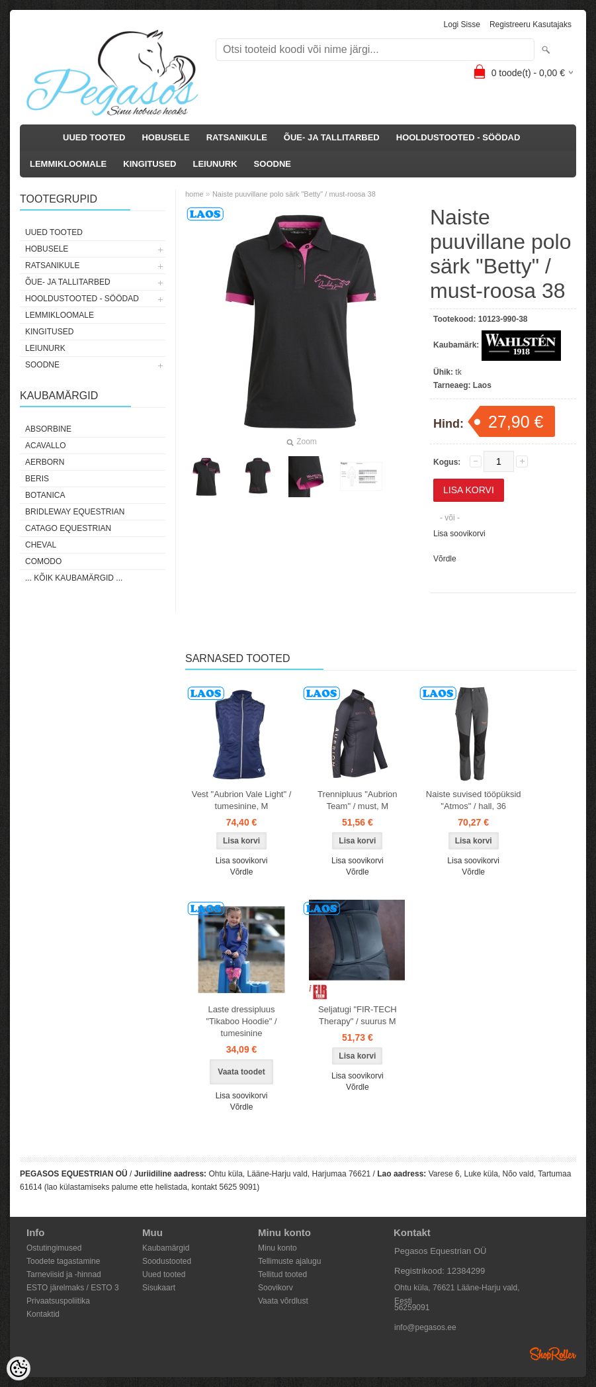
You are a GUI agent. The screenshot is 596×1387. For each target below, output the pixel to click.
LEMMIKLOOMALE (68, 164)
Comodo (43, 561)
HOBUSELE (165, 137)
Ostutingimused (53, 1248)
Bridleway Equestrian (74, 511)
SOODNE (272, 164)
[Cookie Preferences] (18, 1368)
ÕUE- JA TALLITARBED (332, 137)
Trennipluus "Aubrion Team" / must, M (357, 800)
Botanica (45, 495)
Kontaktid (43, 1314)
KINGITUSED (149, 164)
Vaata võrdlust (283, 1301)
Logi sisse (462, 24)
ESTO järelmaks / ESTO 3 (72, 1287)
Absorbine (48, 429)
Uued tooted (163, 1274)
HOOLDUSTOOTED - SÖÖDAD (458, 137)
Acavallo (45, 445)
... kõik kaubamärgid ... (73, 578)
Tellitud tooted (282, 1274)
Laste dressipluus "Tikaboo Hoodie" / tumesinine (241, 1021)
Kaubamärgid (165, 1248)
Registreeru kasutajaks (531, 24)
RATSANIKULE (236, 137)
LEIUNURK (214, 164)
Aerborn (44, 462)
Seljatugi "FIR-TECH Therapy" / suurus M (357, 1015)
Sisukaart (158, 1287)
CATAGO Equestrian (68, 528)
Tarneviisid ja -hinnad (63, 1274)
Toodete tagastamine (63, 1261)
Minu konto (277, 1248)
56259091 (411, 1307)
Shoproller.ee (553, 1354)
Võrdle (444, 558)
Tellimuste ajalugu (289, 1261)
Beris (37, 478)
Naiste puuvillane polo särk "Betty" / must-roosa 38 (294, 194)
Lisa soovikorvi (459, 533)
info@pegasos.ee (425, 1327)
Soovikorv (275, 1287)
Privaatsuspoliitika (58, 1301)
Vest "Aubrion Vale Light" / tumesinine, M (242, 800)
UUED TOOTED (94, 137)
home (194, 194)
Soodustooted (166, 1261)
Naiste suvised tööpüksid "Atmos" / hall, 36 (473, 800)
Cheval (40, 545)
